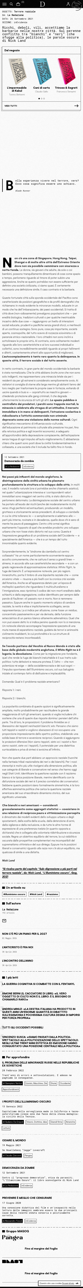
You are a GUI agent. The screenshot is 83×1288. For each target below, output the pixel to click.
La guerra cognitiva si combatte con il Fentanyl (38, 984)
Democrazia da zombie (19, 461)
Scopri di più (68, 1283)
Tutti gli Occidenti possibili (22, 1027)
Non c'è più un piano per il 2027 (24, 933)
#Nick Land (36, 894)
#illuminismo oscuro (14, 894)
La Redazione (10, 909)
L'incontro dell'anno (17, 960)
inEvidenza (20, 22)
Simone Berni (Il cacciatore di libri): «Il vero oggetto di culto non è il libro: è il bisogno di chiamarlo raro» (36, 996)
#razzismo (52, 894)
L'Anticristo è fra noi (17, 947)
